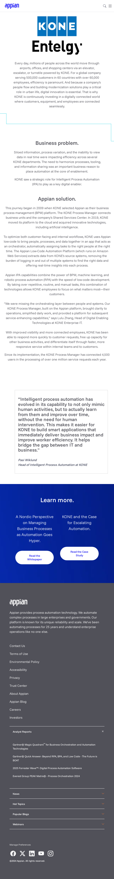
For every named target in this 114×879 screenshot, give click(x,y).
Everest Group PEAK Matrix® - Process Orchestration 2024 (46, 776)
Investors (16, 717)
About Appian (19, 694)
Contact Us (17, 646)
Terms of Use (19, 654)
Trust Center (18, 686)
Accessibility (18, 670)
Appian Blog (18, 702)
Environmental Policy (24, 662)
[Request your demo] (34, 559)
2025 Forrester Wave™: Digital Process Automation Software (47, 768)
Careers (15, 709)
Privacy (15, 678)
